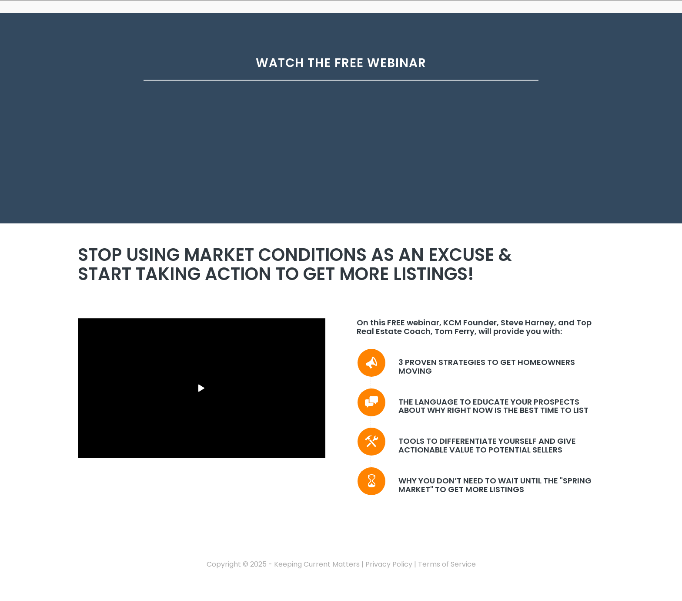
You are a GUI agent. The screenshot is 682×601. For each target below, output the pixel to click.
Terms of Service (447, 564)
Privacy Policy (388, 564)
